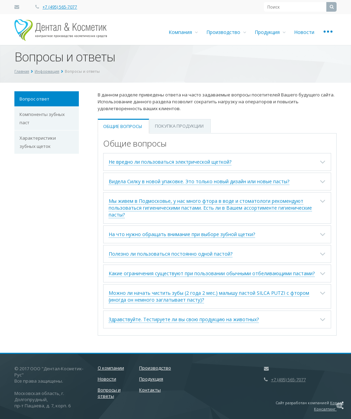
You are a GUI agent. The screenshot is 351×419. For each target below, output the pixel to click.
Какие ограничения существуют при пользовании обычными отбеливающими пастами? (212, 273)
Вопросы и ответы (109, 393)
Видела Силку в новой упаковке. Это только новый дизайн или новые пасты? (199, 181)
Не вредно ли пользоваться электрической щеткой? (170, 162)
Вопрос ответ (34, 99)
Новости (304, 32)
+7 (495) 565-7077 (60, 7)
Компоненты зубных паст (42, 118)
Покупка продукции (179, 126)
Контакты (150, 390)
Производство (226, 32)
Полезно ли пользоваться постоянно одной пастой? (170, 254)
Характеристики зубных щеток (38, 142)
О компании (111, 368)
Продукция (270, 32)
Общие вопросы (122, 126)
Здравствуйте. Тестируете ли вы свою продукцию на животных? (184, 319)
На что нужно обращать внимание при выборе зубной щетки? (182, 234)
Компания (183, 32)
